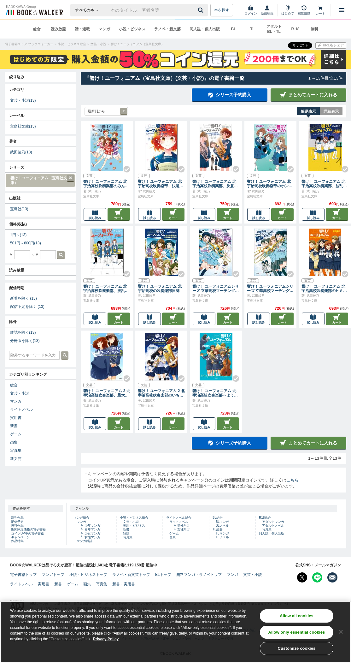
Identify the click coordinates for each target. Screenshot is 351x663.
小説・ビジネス (132, 29)
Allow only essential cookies (296, 632)
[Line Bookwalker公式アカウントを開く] (317, 577)
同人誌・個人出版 (205, 29)
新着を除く (23, 298)
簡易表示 (308, 111)
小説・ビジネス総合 (134, 517)
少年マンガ (92, 525)
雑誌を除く (23, 332)
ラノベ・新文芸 (167, 29)
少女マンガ (92, 533)
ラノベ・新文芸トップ (131, 574)
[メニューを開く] (341, 10)
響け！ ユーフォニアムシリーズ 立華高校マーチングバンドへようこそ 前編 (270, 288)
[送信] (202, 10)
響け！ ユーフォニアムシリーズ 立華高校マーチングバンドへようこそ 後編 (215, 288)
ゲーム (15, 434)
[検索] (202, 10)
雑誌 (126, 533)
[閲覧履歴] (304, 10)
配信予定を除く (27, 306)
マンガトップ (53, 574)
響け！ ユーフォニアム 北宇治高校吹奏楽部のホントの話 (269, 183)
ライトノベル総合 (178, 517)
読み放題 (58, 29)
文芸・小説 (23, 100)
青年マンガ (92, 529)
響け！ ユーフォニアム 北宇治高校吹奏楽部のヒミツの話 (324, 288)
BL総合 (218, 517)
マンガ (104, 29)
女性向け (183, 529)
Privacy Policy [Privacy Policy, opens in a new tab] (106, 639)
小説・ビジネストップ (88, 574)
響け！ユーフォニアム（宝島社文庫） (40, 180)
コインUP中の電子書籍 (27, 533)
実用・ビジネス (134, 525)
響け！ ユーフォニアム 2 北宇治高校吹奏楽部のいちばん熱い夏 (161, 393)
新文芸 (15, 459)
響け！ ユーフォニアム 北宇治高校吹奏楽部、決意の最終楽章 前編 (215, 183)
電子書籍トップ (23, 574)
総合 (37, 29)
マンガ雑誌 (84, 541)
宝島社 (19, 209)
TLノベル (222, 537)
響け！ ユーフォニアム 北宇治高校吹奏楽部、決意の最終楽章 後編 (160, 183)
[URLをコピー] (330, 45)
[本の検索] (89, 10)
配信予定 (17, 521)
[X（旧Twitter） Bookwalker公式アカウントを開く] (302, 577)
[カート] (320, 10)
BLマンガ (222, 521)
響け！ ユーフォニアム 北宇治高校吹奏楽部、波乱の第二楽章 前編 (106, 288)
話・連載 (82, 29)
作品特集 (17, 541)
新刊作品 (17, 517)
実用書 (15, 417)
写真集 (15, 450)
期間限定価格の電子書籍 (28, 529)
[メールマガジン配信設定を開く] (332, 577)
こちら (292, 480)
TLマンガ (222, 533)
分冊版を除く (24, 340)
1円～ (18, 235)
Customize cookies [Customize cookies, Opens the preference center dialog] (296, 648)
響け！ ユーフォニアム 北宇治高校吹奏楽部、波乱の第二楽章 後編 (324, 183)
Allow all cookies (296, 616)
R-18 (295, 29)
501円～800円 (25, 243)
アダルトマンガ (273, 521)
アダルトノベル (273, 525)
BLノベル (222, 525)
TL (252, 29)
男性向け (183, 525)
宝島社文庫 (23, 126)
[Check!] (124, 167)
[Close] (341, 632)
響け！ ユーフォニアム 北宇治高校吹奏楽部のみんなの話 (106, 183)
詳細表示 (331, 111)
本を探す (221, 10)
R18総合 (265, 517)
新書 (14, 426)
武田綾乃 (21, 152)
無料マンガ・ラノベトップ (199, 574)
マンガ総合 (81, 517)
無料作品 (17, 525)
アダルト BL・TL (274, 29)
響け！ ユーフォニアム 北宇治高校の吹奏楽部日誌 (160, 288)
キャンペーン (20, 537)
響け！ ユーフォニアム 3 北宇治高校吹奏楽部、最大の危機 (106, 393)
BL (233, 29)
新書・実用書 (123, 584)
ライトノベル (21, 409)
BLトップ (163, 574)
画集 (14, 442)
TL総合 (218, 529)
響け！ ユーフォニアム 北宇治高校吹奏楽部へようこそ (215, 393)
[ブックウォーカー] (34, 10)
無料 (314, 29)
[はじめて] (287, 10)
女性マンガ (92, 537)
